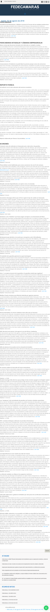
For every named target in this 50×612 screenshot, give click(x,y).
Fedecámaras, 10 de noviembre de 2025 (10, 590)
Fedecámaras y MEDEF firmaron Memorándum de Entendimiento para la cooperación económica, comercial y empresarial (25, 560)
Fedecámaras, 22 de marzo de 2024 (9, 600)
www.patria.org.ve (4, 170)
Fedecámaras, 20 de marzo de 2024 (9, 603)
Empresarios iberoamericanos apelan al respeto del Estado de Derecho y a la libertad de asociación (23, 567)
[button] (46, 608)
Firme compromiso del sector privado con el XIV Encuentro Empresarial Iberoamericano (20, 570)
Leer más (13, 36)
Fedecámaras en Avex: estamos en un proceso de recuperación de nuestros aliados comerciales (23, 564)
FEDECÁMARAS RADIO (10, 1)
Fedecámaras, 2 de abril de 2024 (9, 593)
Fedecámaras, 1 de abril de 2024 (9, 596)
